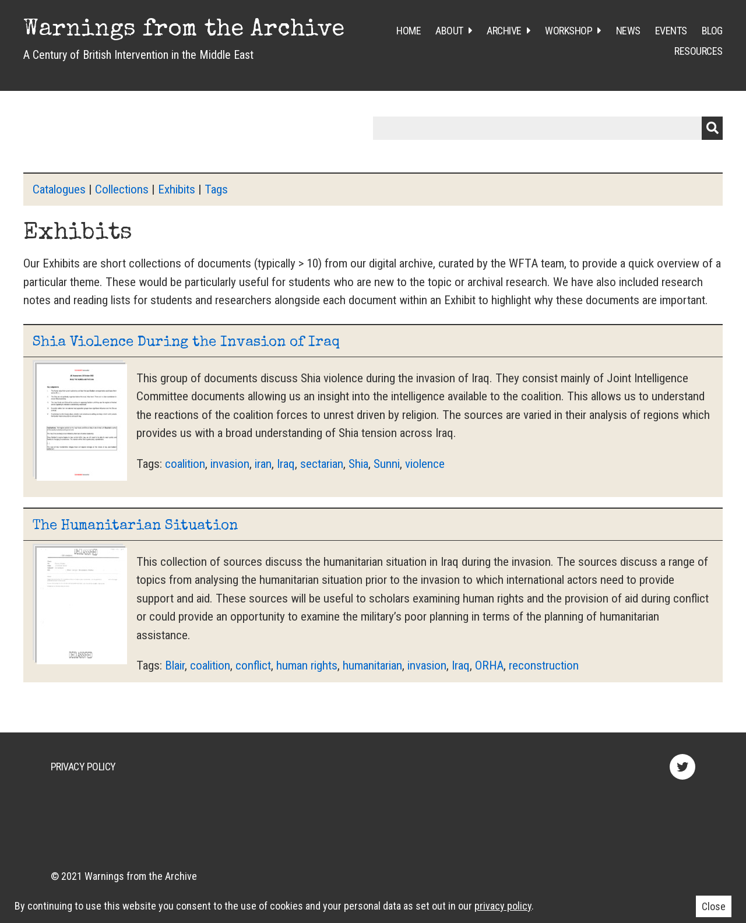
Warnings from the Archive (183, 30)
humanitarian (372, 665)
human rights (306, 665)
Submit (712, 128)
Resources (698, 51)
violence (425, 464)
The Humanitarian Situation (135, 526)
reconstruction (544, 665)
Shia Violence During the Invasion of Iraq (186, 343)
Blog (712, 30)
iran (263, 464)
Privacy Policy (83, 766)
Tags (216, 189)
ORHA (489, 665)
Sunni (387, 464)
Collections (122, 189)
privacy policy (503, 906)
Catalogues (59, 189)
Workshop (568, 30)
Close (714, 906)
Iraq (286, 464)
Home (408, 30)
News (628, 30)
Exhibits (176, 189)
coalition (185, 464)
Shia (358, 464)
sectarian (321, 464)
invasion (229, 464)
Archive (504, 30)
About (449, 30)
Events (671, 30)
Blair (175, 665)
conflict (253, 665)
